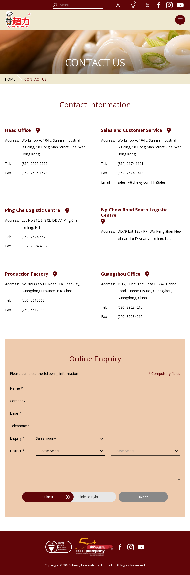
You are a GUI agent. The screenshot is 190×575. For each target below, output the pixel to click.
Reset (143, 497)
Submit (56, 496)
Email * (16, 413)
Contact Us (35, 79)
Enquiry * (17, 438)
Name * (16, 388)
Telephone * (20, 425)
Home (10, 79)
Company (17, 400)
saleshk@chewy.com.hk (136, 182)
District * (17, 450)
